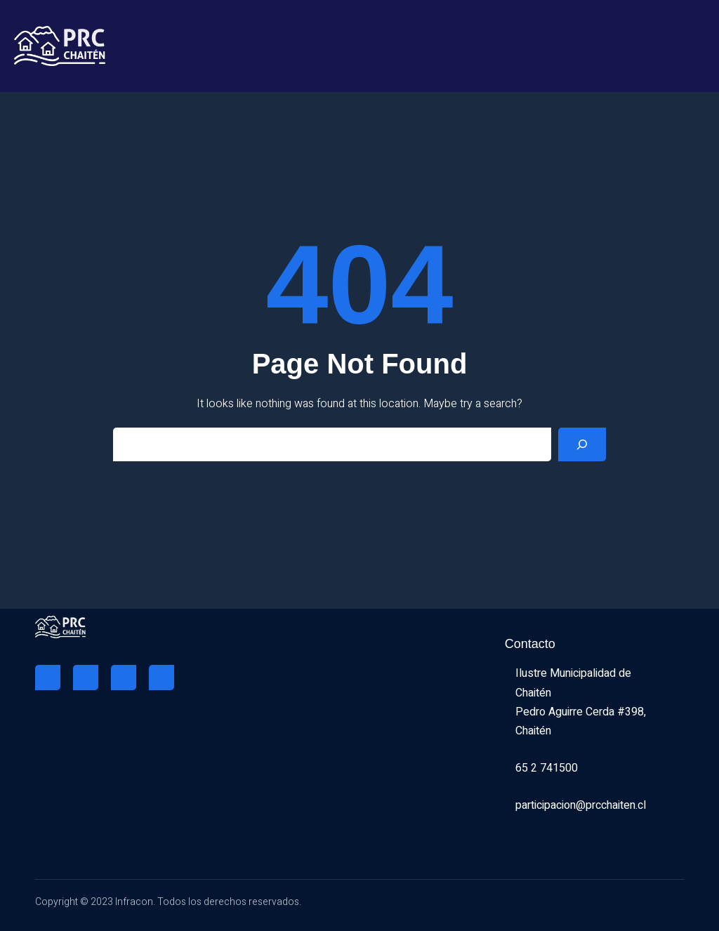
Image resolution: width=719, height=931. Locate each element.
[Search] (582, 444)
